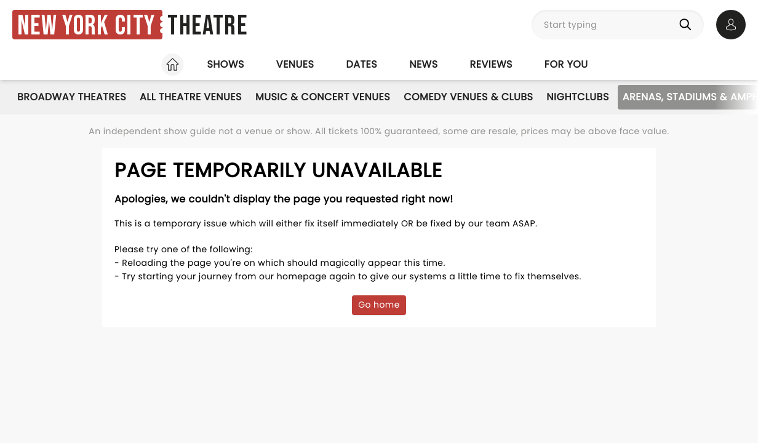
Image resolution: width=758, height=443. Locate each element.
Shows (225, 64)
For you (566, 64)
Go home (379, 304)
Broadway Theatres (71, 97)
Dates (361, 64)
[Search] (688, 24)
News (423, 64)
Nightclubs (577, 97)
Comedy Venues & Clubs (468, 97)
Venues (295, 64)
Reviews (491, 64)
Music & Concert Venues (322, 97)
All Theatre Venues (191, 97)
